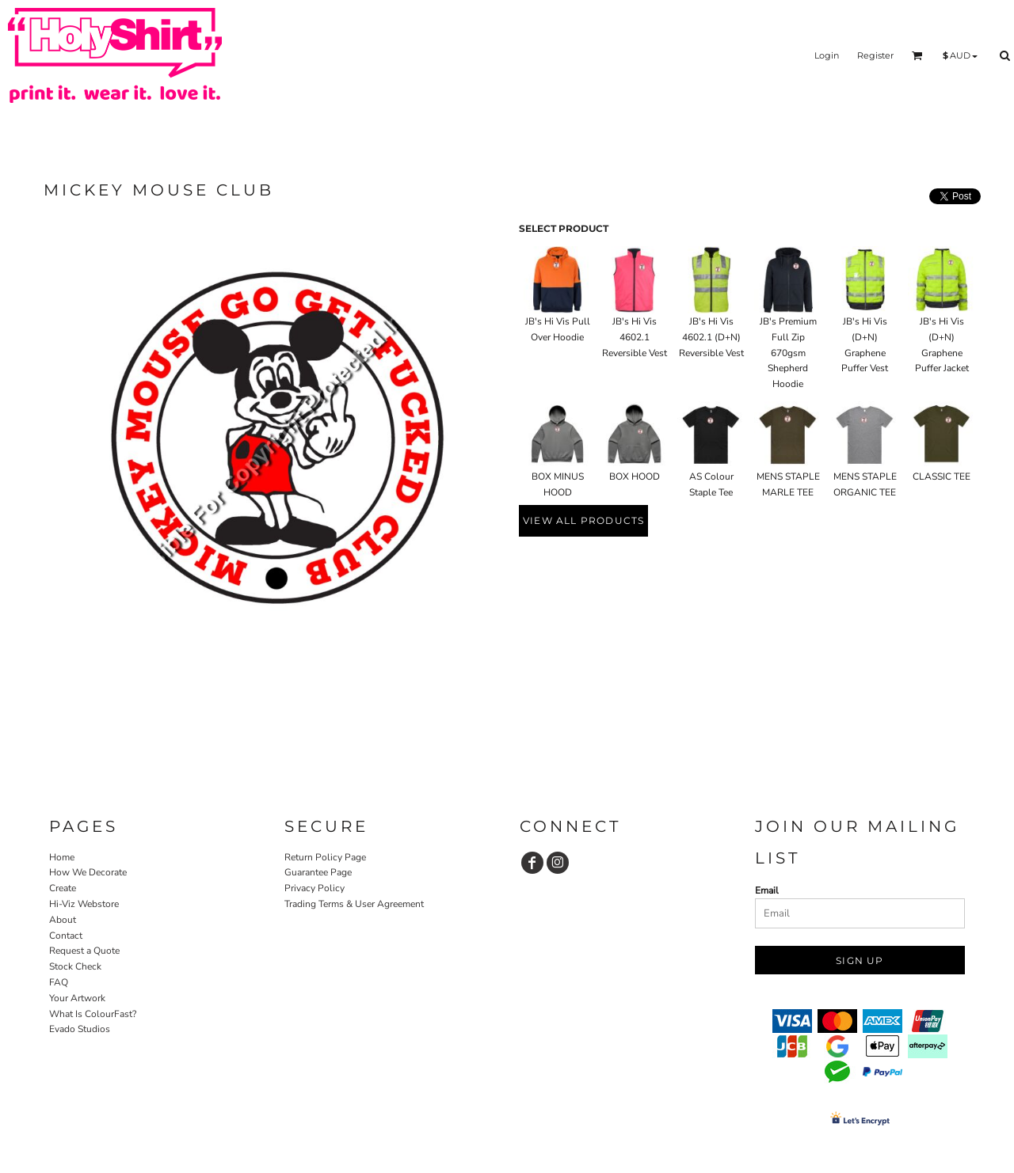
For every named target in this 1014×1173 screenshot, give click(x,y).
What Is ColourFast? (92, 1014)
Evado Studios (79, 1029)
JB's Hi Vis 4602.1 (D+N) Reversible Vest (711, 337)
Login (826, 55)
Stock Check (75, 966)
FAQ (58, 982)
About (62, 919)
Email (767, 890)
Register (875, 55)
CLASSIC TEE (941, 476)
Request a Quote (84, 950)
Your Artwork (77, 998)
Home (61, 857)
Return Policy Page (325, 857)
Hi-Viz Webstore (84, 904)
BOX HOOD (634, 476)
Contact (65, 935)
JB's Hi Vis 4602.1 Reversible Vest (634, 337)
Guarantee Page (318, 872)
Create (62, 888)
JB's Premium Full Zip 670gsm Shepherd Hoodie (788, 352)
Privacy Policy (314, 888)
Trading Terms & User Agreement (354, 904)
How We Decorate (88, 872)
